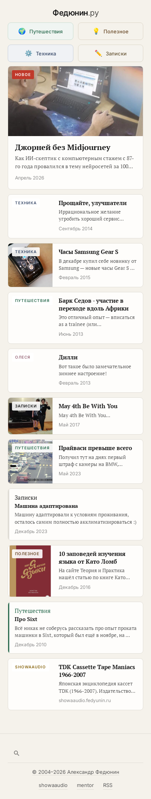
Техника (40, 53)
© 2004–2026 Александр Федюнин (75, 772)
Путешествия (40, 31)
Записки (111, 53)
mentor (85, 785)
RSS (107, 785)
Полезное (110, 31)
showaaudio (53, 785)
